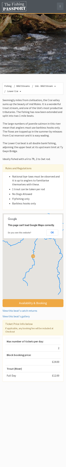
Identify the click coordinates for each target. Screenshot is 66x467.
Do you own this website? (19, 233)
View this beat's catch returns (20, 310)
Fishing (8, 86)
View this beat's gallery (16, 316)
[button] (33, 256)
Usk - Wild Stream (44, 86)
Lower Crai (12, 91)
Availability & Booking (33, 303)
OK (52, 232)
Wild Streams (23, 86)
